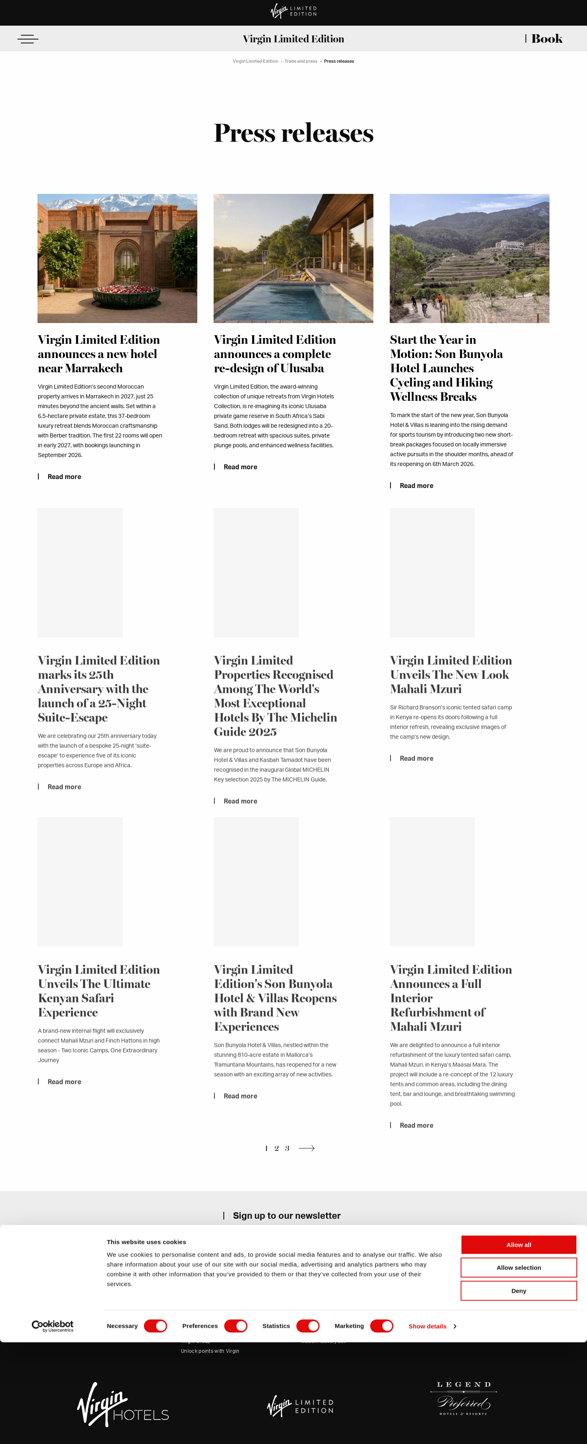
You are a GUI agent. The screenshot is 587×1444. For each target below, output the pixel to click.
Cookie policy (317, 1320)
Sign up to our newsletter (287, 1215)
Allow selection (519, 1369)
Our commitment (200, 1300)
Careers (190, 1320)
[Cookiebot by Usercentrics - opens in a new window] (52, 1428)
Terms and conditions (326, 1300)
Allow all (519, 1346)
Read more (64, 477)
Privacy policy (317, 1310)
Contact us (76, 1320)
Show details (428, 1427)
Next (309, 1148)
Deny (519, 1392)
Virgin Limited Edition (293, 39)
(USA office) (98, 1310)
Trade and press (301, 61)
